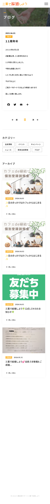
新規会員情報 (23, 151)
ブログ (9, 37)
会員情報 (8, 145)
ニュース (8, 151)
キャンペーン (36, 145)
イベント (21, 145)
